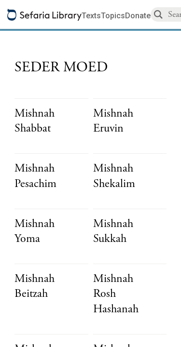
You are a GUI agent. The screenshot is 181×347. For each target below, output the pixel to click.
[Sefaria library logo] (44, 15)
